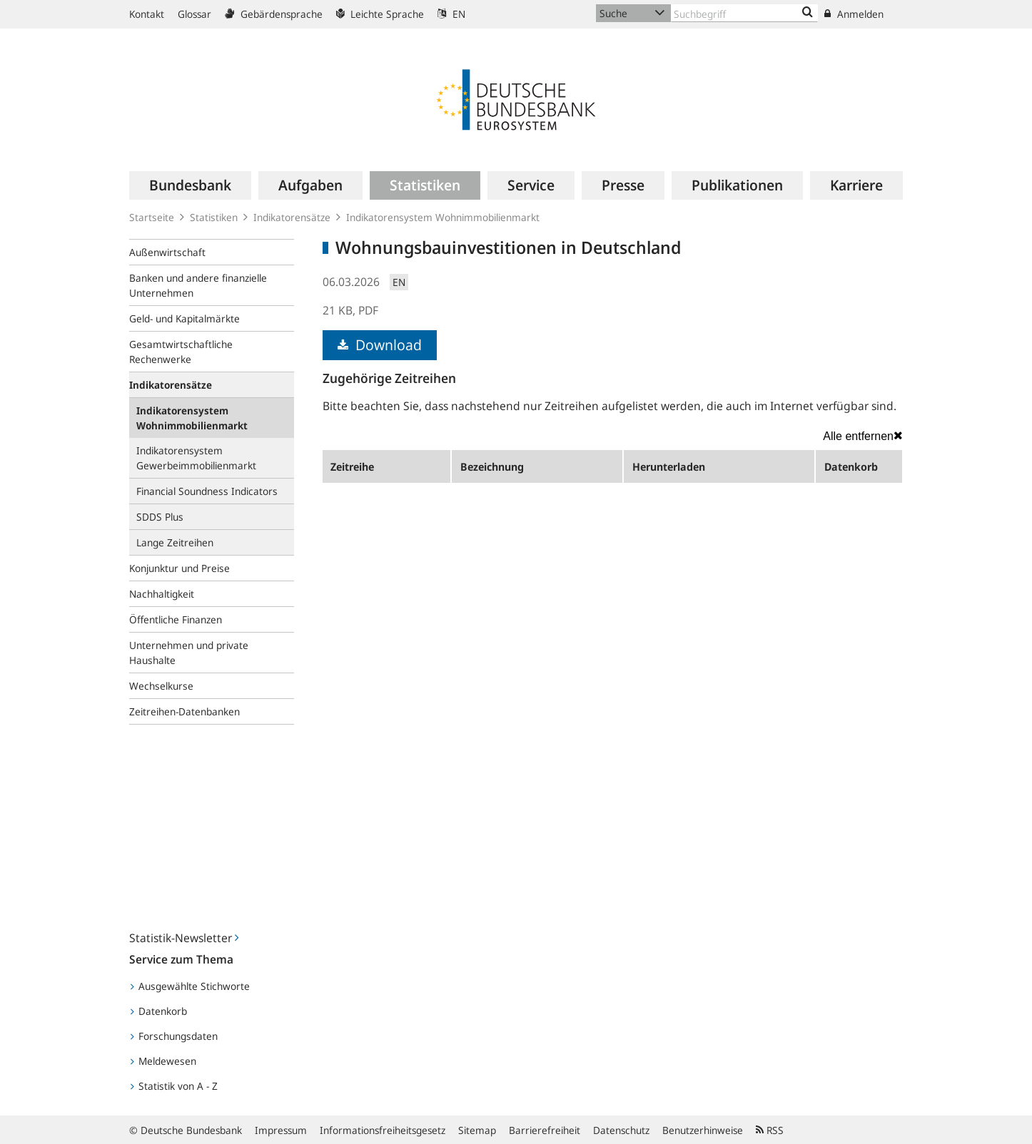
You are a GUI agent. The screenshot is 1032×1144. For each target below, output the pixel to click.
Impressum (281, 1130)
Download (380, 344)
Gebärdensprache (274, 14)
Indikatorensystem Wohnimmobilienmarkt (443, 217)
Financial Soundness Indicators (207, 491)
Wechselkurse (161, 686)
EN (451, 14)
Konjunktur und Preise (179, 568)
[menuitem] (190, 185)
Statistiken (214, 217)
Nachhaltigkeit (161, 594)
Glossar (194, 14)
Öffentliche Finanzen (175, 619)
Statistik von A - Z (174, 1086)
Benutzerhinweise (702, 1130)
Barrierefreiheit (544, 1130)
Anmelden (854, 14)
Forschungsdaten (174, 1036)
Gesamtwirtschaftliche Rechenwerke (181, 351)
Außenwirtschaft (167, 252)
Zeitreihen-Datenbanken (184, 711)
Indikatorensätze (291, 217)
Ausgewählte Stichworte (190, 986)
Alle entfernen (863, 435)
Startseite (151, 217)
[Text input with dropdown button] (744, 13)
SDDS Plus (159, 517)
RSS (770, 1130)
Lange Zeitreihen (174, 542)
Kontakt (146, 14)
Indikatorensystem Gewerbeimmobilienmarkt (196, 458)
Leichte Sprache (380, 14)
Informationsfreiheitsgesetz (382, 1130)
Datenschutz (621, 1130)
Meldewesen (163, 1061)
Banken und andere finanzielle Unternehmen (198, 285)
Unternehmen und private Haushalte (188, 652)
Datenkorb (159, 1011)
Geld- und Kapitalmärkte (184, 318)
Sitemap (477, 1130)
